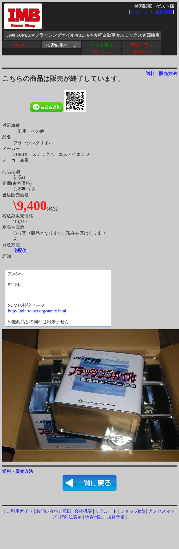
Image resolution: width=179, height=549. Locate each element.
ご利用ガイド (19, 511)
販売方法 (142, 52)
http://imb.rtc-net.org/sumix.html (37, 311)
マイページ (102, 52)
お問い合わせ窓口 (53, 511)
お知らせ (21, 45)
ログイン (139, 12)
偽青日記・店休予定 (105, 517)
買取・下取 (142, 45)
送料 (150, 73)
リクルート (106, 511)
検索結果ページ (61, 45)
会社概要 (83, 511)
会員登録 (164, 12)
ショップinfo (132, 511)
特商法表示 (71, 517)
